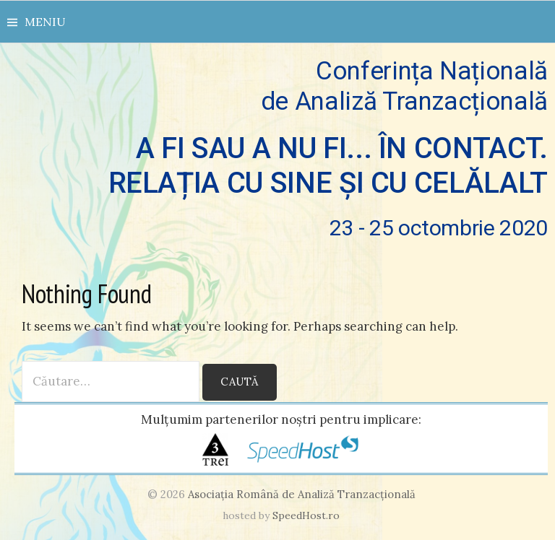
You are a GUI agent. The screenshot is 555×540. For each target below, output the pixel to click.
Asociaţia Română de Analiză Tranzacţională (302, 494)
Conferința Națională (281, 148)
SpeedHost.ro (306, 515)
